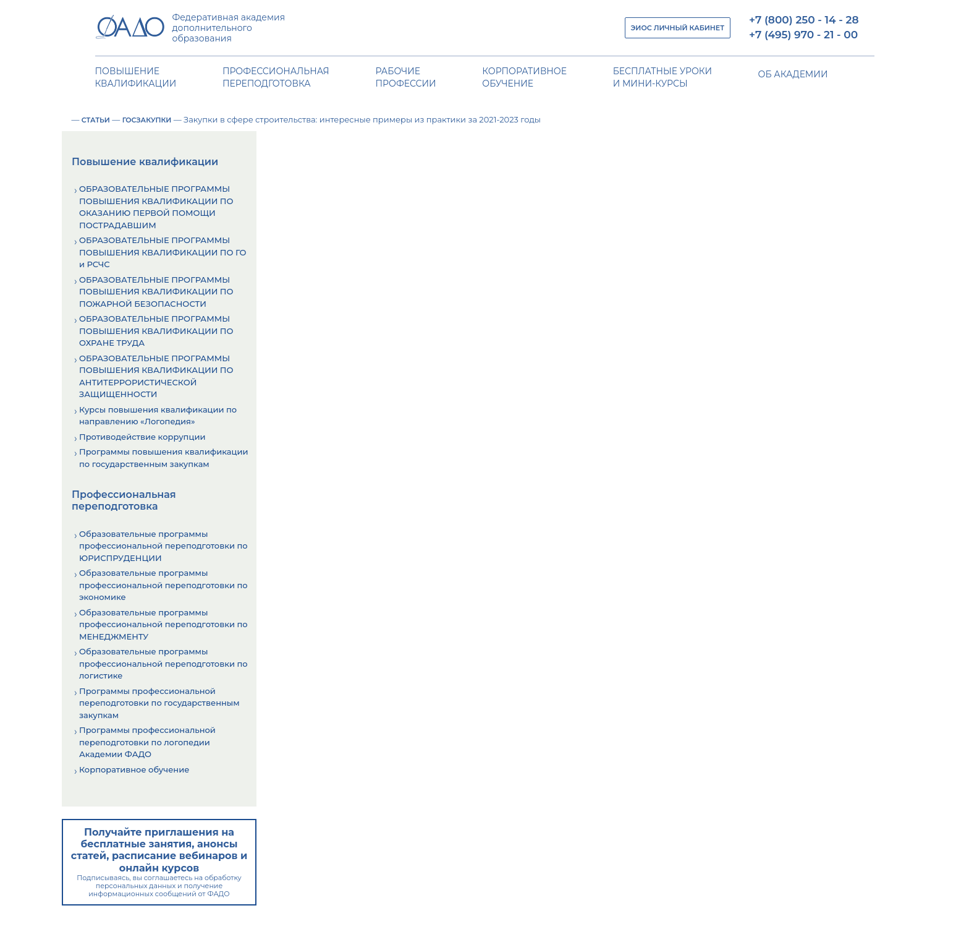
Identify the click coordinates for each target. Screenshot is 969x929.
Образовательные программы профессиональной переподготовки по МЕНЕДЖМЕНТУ (163, 624)
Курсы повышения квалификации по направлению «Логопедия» (158, 416)
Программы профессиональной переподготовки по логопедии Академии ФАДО (147, 742)
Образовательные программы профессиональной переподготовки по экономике (163, 585)
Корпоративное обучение (134, 769)
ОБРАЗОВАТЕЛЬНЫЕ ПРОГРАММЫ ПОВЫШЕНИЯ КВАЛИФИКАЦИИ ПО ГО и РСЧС (162, 252)
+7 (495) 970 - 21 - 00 (803, 34)
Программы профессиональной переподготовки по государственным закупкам (159, 703)
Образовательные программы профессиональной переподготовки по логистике (163, 663)
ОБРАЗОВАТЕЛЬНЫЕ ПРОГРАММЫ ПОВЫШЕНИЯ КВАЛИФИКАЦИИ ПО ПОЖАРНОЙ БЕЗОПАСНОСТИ (156, 292)
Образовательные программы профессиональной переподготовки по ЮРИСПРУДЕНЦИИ (163, 546)
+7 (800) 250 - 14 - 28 (803, 20)
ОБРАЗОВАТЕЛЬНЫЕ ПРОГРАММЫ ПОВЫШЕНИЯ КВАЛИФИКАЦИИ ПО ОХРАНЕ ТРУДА (156, 331)
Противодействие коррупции (142, 437)
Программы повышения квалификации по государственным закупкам (163, 458)
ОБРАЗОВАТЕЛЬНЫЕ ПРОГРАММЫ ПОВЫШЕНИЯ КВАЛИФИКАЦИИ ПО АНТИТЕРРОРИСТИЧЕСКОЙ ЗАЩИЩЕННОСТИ (156, 376)
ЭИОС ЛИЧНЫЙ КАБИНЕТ (677, 28)
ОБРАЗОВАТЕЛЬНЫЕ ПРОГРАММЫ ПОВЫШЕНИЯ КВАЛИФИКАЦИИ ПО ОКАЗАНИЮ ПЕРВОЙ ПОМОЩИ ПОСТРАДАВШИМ (156, 207)
